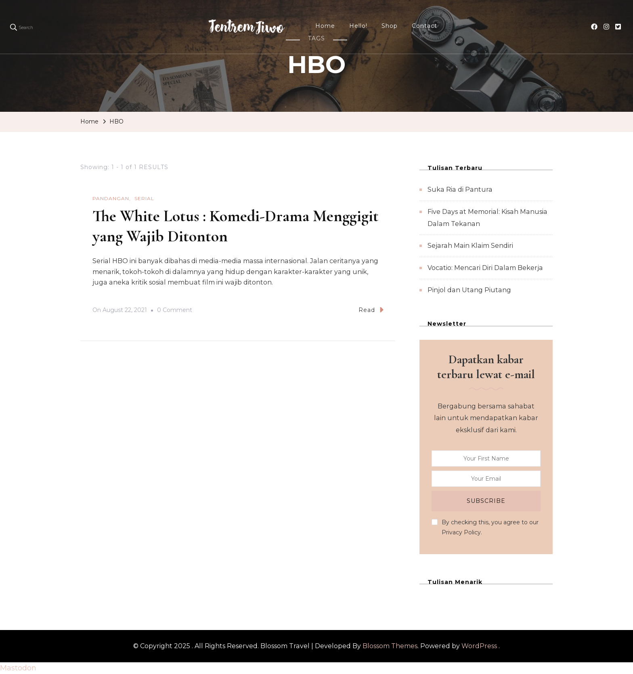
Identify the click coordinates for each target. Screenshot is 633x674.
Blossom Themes (390, 646)
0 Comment (174, 310)
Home (325, 25)
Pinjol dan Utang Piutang (469, 290)
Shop (389, 25)
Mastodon (18, 668)
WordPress (479, 646)
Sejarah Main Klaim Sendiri (470, 245)
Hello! (358, 25)
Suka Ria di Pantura (460, 189)
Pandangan (110, 198)
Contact (424, 25)
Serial (144, 198)
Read (371, 310)
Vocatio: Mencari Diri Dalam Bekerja (485, 268)
